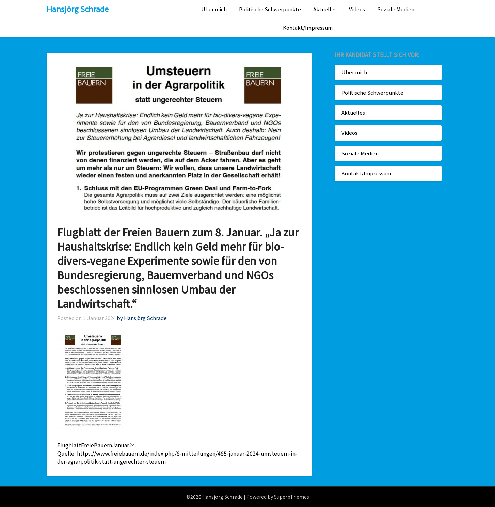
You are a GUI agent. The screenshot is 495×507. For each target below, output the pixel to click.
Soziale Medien (395, 9)
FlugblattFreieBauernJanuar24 (96, 445)
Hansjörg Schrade (78, 8)
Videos (357, 9)
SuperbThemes (291, 496)
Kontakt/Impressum (308, 27)
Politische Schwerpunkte (270, 9)
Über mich (214, 9)
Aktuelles (325, 9)
